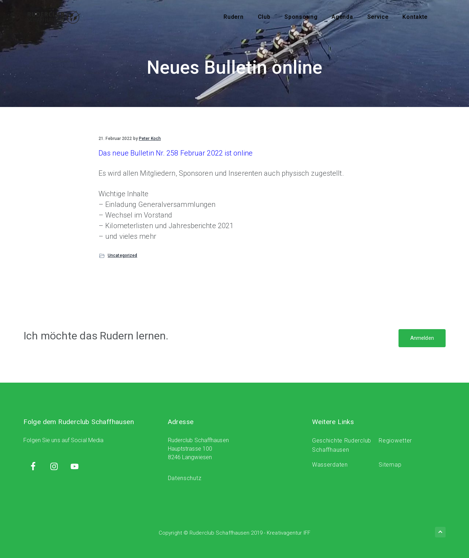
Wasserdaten (330, 464)
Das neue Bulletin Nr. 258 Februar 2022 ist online (175, 153)
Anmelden (422, 338)
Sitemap (390, 464)
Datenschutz (185, 478)
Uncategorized (122, 255)
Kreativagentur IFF (288, 533)
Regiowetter (395, 440)
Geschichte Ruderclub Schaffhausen (341, 445)
